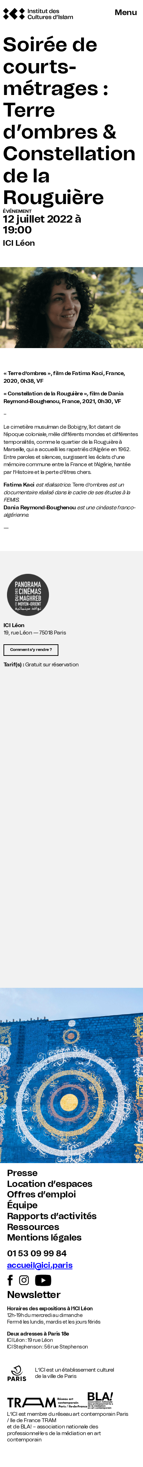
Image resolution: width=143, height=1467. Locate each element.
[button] (71, 950)
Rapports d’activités (51, 1216)
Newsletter (33, 1295)
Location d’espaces (50, 1184)
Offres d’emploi (41, 1194)
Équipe (22, 1205)
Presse (22, 1173)
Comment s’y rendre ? (31, 650)
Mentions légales (44, 1237)
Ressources (33, 1227)
